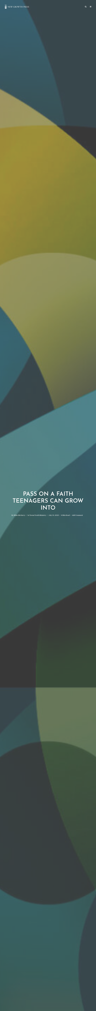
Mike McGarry (19, 515)
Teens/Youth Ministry (37, 515)
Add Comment (77, 515)
